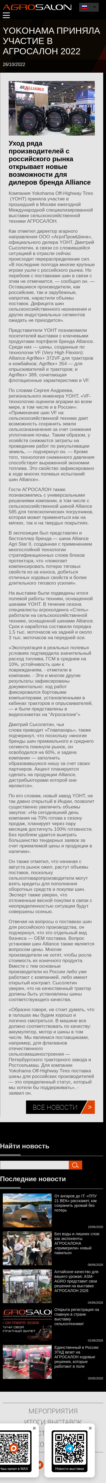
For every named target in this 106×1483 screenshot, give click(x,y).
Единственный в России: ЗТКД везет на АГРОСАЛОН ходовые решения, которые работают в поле (77, 1357)
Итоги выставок (53, 1422)
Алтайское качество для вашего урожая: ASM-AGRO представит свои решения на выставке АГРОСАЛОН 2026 (76, 1281)
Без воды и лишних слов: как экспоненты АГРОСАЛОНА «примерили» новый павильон (77, 1243)
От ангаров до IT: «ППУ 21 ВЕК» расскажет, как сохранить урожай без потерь (76, 1203)
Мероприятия (53, 1411)
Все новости (55, 1107)
